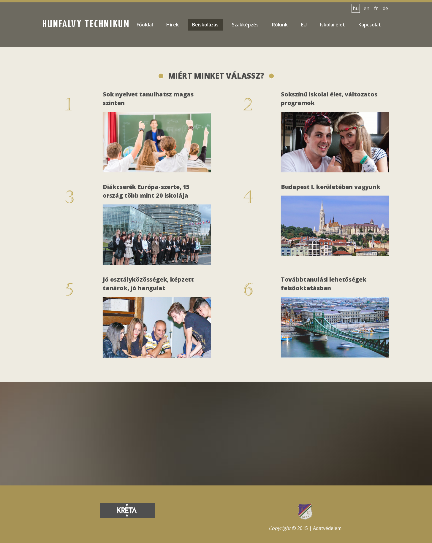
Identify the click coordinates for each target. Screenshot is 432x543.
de (385, 8)
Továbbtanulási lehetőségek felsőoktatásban (323, 284)
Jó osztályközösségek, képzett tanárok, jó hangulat (148, 284)
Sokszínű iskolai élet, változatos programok (329, 99)
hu (356, 8)
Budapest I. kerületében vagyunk (330, 187)
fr (376, 8)
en (366, 8)
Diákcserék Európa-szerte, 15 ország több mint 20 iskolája (146, 192)
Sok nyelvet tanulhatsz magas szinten (148, 99)
